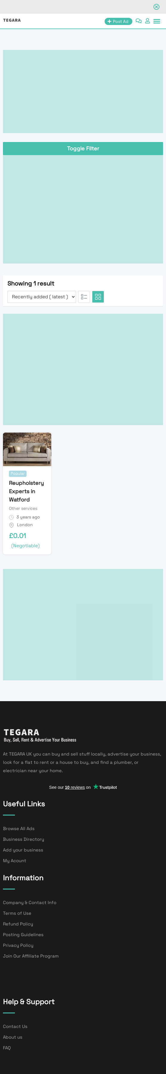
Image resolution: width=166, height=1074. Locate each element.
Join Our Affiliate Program (31, 956)
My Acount (14, 860)
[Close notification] (156, 6)
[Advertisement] (83, 91)
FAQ (7, 1048)
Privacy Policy (18, 945)
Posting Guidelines (23, 934)
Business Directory (23, 839)
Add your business (23, 850)
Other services (23, 508)
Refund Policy (18, 924)
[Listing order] (41, 297)
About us (12, 1037)
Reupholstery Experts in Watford (26, 491)
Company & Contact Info (29, 902)
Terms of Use (17, 913)
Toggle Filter (83, 148)
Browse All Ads (19, 828)
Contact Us (15, 1026)
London (25, 524)
